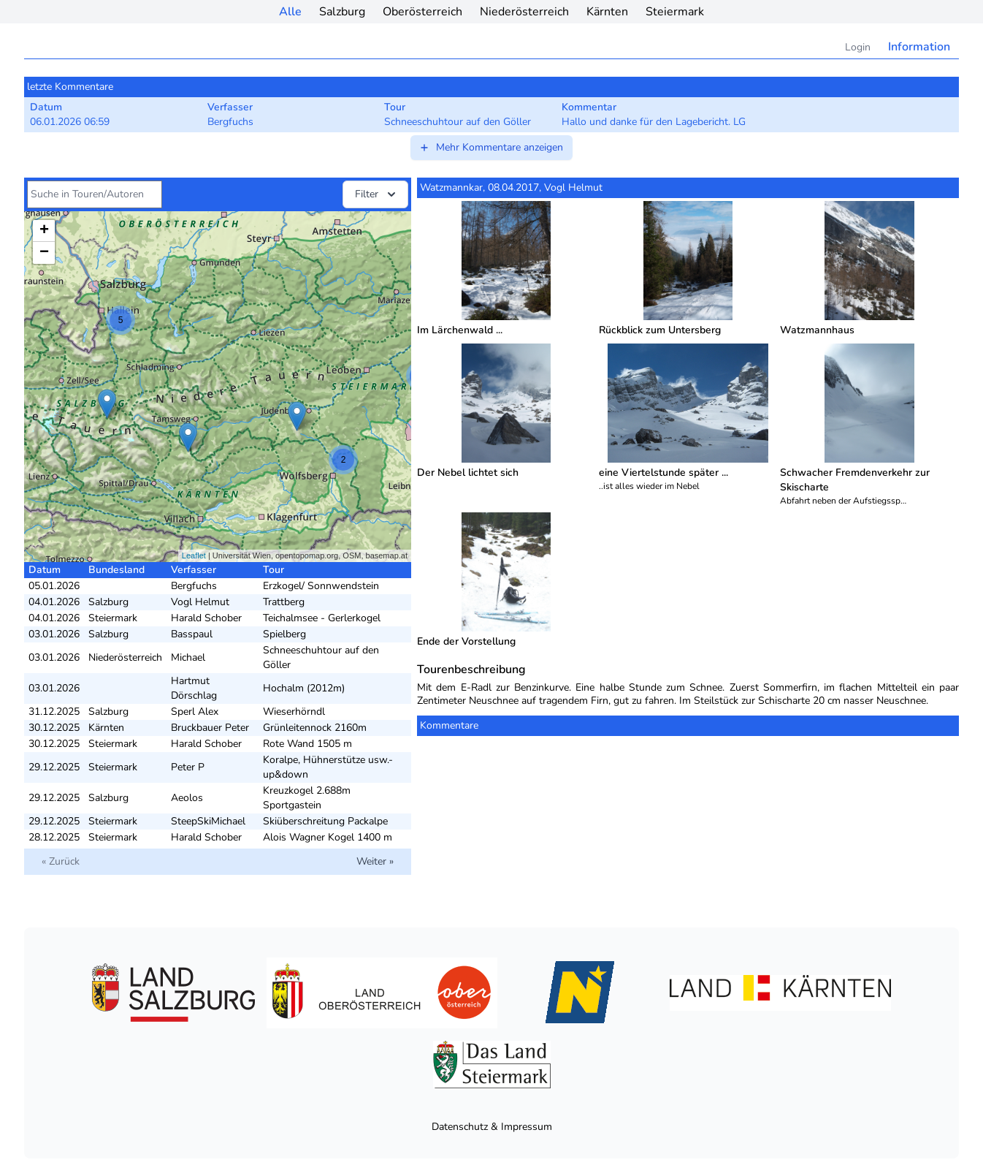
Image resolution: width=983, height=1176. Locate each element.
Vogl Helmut (200, 602)
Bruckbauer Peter (210, 728)
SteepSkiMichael (208, 821)
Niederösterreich (524, 12)
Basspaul (192, 634)
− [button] (44, 253)
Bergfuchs (194, 586)
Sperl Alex (194, 711)
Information (919, 47)
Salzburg (342, 12)
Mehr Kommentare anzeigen (490, 147)
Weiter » (375, 861)
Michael (188, 657)
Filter (377, 194)
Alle (290, 12)
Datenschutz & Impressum (492, 1127)
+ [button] (44, 231)
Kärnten (607, 12)
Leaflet (194, 555)
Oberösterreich (422, 12)
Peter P (187, 767)
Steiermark (675, 12)
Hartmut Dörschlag (194, 688)
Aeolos (187, 798)
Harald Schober (206, 618)
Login (858, 47)
